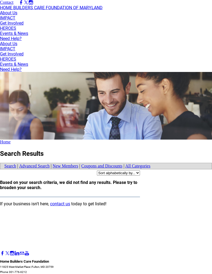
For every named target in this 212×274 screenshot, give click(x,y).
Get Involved (12, 23)
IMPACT (7, 18)
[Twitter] (7, 253)
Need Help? (11, 38)
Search (10, 166)
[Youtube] (27, 253)
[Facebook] (2, 253)
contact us (60, 203)
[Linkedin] (17, 253)
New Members (65, 166)
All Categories (138, 166)
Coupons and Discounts (101, 166)
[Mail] (22, 253)
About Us (8, 12)
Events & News (14, 33)
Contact (7, 2)
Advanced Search (34, 166)
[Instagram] (12, 253)
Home (5, 142)
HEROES (8, 28)
